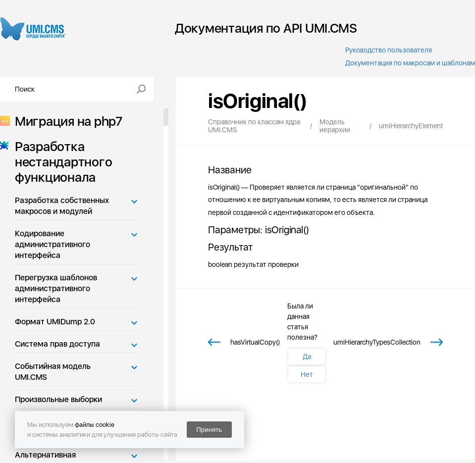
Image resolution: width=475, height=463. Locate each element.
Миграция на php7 (65, 121)
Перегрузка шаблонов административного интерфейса (56, 288)
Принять (209, 429)
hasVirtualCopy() (255, 342)
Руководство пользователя (388, 50)
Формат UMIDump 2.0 (55, 321)
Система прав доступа (57, 344)
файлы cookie (94, 424)
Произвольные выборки (58, 399)
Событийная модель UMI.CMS (53, 371)
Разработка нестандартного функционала (60, 162)
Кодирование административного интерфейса (52, 244)
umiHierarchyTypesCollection (377, 342)
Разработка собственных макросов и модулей (62, 206)
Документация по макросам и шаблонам (410, 63)
